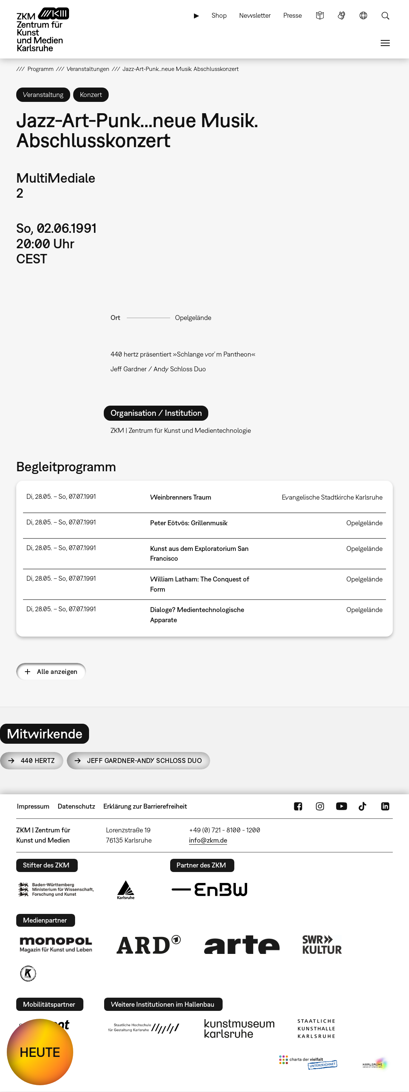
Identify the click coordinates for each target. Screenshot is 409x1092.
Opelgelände (193, 317)
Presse (292, 15)
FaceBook (298, 806)
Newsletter (255, 15)
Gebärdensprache (341, 15)
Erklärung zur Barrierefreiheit (145, 806)
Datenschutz (76, 806)
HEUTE (40, 1052)
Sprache (363, 15)
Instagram (320, 806)
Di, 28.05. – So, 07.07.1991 (61, 496)
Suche (385, 15)
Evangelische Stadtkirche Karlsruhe (332, 497)
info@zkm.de (208, 840)
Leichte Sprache (320, 15)
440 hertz (38, 760)
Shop (219, 15)
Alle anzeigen (57, 671)
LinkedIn (385, 806)
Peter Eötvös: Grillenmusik (189, 523)
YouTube (341, 806)
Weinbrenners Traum (180, 497)
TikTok (363, 806)
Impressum (33, 806)
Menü (385, 43)
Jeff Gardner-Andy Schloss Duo (144, 760)
